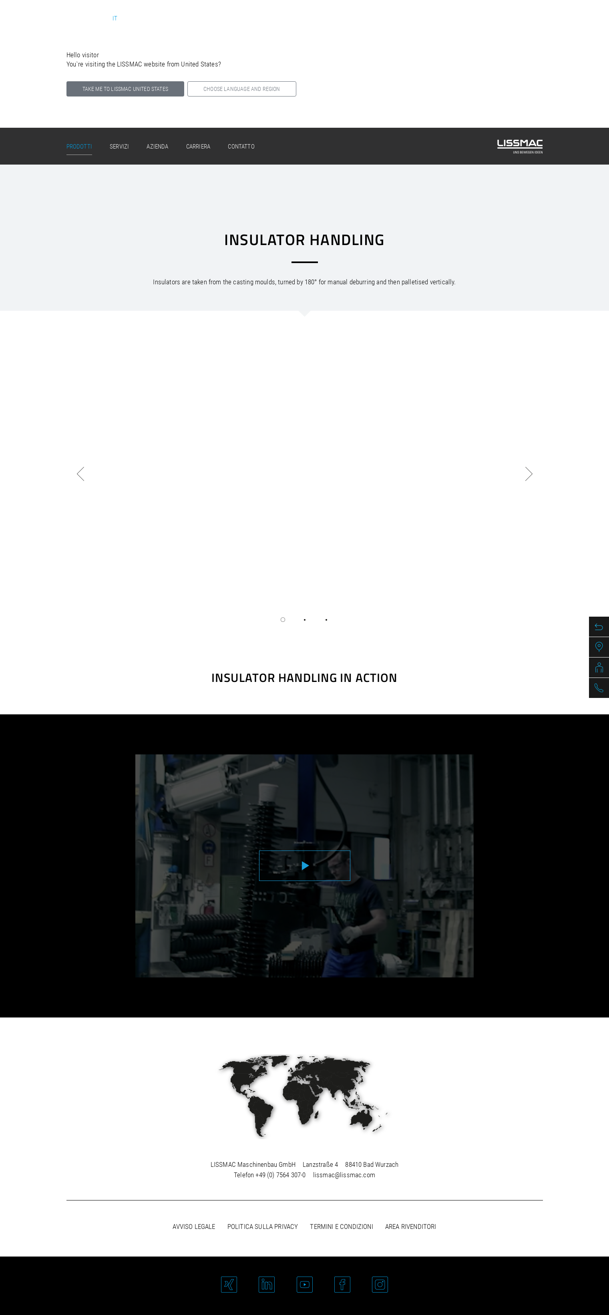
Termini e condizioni (341, 1227)
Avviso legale (194, 1227)
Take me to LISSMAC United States (125, 89)
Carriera (198, 146)
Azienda (157, 146)
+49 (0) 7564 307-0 (280, 1175)
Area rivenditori (410, 1227)
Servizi (119, 146)
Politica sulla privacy (262, 1227)
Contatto (241, 146)
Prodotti (79, 146)
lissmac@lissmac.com (344, 1175)
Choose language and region (241, 89)
